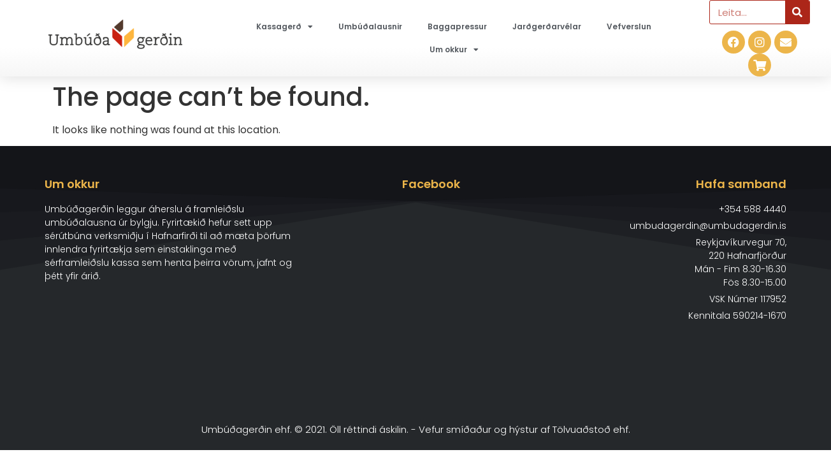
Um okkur (454, 50)
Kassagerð (284, 27)
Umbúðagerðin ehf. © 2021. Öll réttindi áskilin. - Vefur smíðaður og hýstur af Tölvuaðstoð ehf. (415, 429)
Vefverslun (629, 26)
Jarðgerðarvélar (546, 26)
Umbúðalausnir (370, 26)
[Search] (797, 12)
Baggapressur (457, 26)
